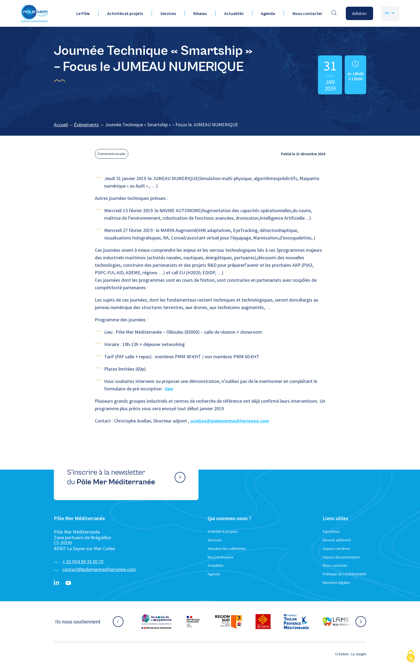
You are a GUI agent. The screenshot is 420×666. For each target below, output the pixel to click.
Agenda (268, 13)
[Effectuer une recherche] (334, 13)
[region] (210, 125)
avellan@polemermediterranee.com (229, 421)
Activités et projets (125, 13)
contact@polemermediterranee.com (99, 569)
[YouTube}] (68, 583)
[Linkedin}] (56, 583)
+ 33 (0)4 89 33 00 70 (82, 561)
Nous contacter (307, 13)
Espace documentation (341, 557)
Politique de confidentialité (344, 574)
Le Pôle (83, 13)
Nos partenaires (220, 557)
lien (169, 389)
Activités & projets (223, 531)
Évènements (86, 124)
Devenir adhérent (337, 540)
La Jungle (358, 654)
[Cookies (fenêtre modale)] (410, 657)
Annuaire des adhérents (227, 548)
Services (168, 13)
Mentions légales (336, 582)
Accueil (61, 124)
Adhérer (359, 13)
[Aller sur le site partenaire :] (156, 621)
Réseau (200, 13)
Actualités (233, 13)
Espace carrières (336, 548)
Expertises (331, 531)
